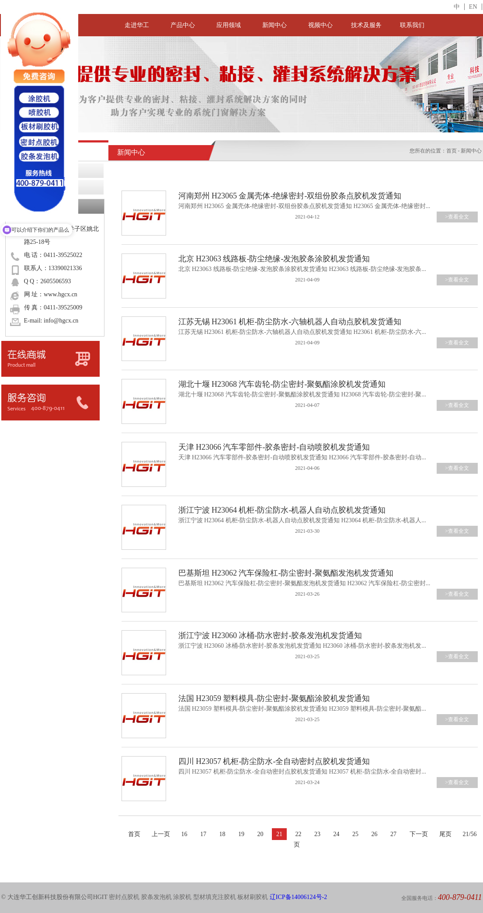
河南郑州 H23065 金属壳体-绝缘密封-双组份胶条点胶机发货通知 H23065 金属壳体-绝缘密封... (304, 206)
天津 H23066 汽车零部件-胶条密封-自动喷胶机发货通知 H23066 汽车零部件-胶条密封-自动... (302, 457)
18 (222, 834)
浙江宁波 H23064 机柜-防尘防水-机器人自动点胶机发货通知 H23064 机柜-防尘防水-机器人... (302, 520)
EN (473, 6)
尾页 (445, 834)
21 (279, 834)
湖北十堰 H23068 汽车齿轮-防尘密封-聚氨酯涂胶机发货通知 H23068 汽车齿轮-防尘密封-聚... (302, 394)
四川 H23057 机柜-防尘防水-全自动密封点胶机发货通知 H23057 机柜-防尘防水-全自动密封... (302, 771)
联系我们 (412, 25)
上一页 (161, 834)
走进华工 (137, 25)
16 (184, 834)
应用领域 (228, 25)
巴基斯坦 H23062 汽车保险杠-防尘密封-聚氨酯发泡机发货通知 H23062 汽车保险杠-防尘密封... (304, 583)
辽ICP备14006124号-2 (298, 897)
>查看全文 (457, 217)
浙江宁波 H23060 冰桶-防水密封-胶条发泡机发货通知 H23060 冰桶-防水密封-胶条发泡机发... (302, 645)
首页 (451, 151)
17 (203, 834)
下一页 (419, 834)
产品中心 (182, 25)
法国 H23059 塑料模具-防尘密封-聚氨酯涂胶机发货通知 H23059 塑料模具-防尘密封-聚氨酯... (302, 708)
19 (241, 834)
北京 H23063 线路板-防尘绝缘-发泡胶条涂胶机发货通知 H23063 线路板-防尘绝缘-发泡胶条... (302, 269)
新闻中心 (274, 25)
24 (337, 834)
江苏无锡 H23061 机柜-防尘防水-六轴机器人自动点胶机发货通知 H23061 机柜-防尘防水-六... (302, 332)
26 (375, 834)
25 (355, 834)
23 (317, 834)
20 (260, 834)
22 (298, 834)
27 (393, 834)
